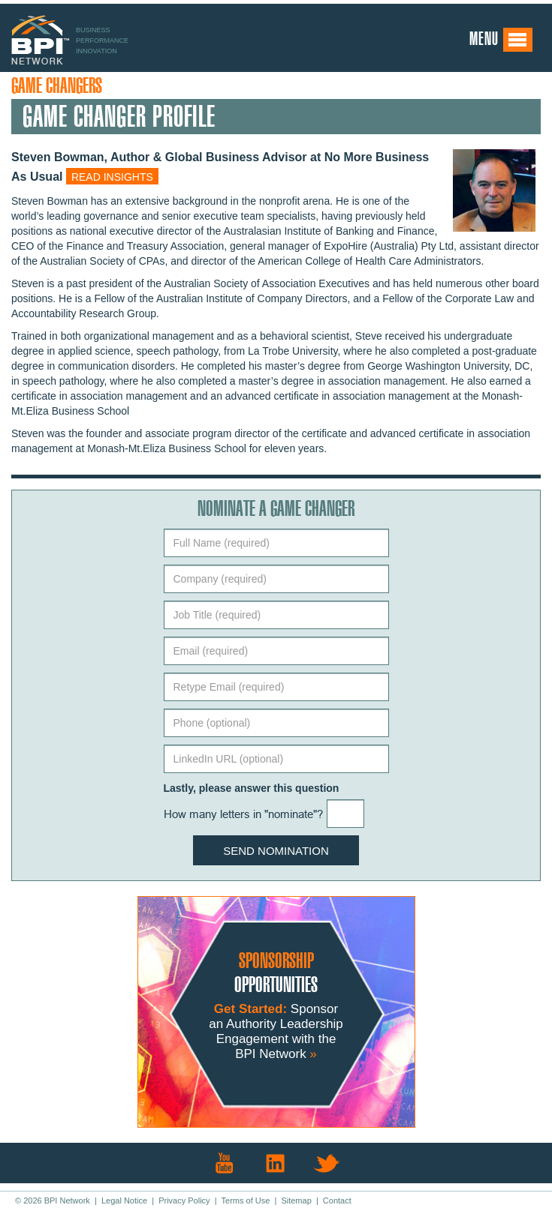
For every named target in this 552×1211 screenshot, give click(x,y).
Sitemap (296, 1200)
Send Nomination (276, 850)
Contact (337, 1200)
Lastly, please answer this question (251, 788)
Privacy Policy (184, 1200)
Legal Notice (124, 1200)
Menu (501, 39)
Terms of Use (246, 1200)
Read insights (112, 177)
